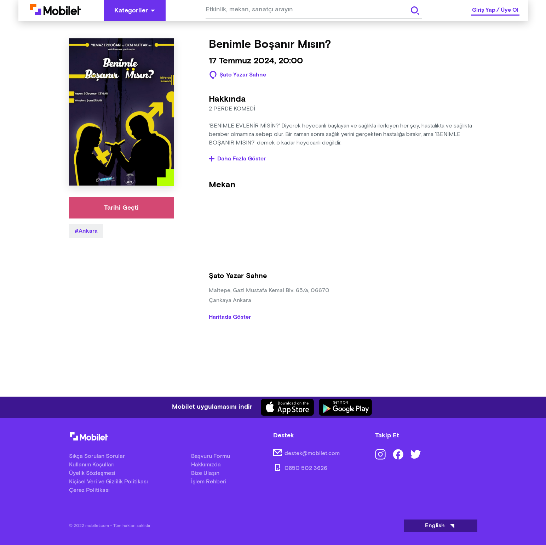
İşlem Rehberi (208, 482)
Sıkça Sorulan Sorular (97, 456)
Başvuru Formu (210, 456)
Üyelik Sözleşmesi (92, 473)
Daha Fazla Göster (237, 159)
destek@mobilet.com (312, 453)
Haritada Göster (230, 317)
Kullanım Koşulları (92, 465)
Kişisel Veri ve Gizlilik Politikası (108, 482)
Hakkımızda (206, 465)
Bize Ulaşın (205, 473)
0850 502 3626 (306, 468)
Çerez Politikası (89, 490)
